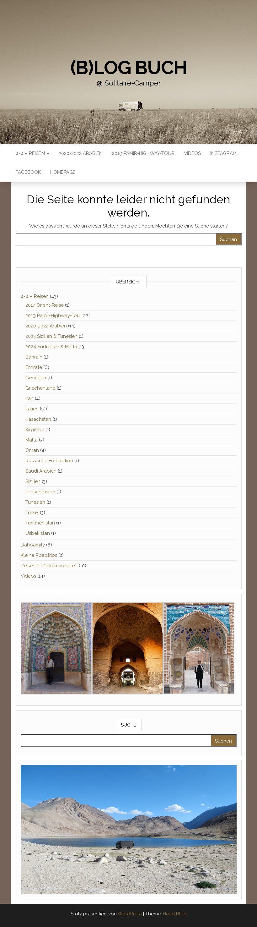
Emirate (33, 367)
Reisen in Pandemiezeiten (49, 565)
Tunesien (35, 502)
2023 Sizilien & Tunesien (51, 336)
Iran (29, 398)
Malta (31, 440)
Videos (192, 153)
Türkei (32, 512)
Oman (32, 450)
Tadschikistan (40, 492)
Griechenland (40, 388)
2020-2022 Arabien (81, 153)
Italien (32, 409)
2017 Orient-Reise (44, 305)
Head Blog (175, 914)
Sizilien (32, 481)
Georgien (35, 378)
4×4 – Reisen (32, 153)
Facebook (28, 172)
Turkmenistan (40, 523)
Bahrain (33, 357)
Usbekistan (37, 533)
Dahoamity (33, 545)
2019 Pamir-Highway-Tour (143, 153)
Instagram (223, 153)
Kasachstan (38, 419)
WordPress (130, 914)
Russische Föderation (49, 461)
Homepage (63, 172)
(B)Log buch (128, 68)
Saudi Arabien (40, 471)
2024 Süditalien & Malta (51, 346)
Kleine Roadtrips (39, 555)
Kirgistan (34, 429)
